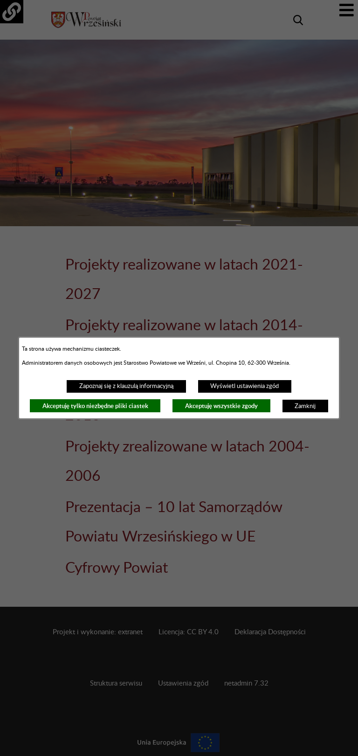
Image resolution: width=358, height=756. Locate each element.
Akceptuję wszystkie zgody (221, 405)
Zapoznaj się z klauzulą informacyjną (126, 386)
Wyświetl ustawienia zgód (244, 386)
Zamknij (305, 406)
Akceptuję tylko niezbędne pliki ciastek (95, 405)
